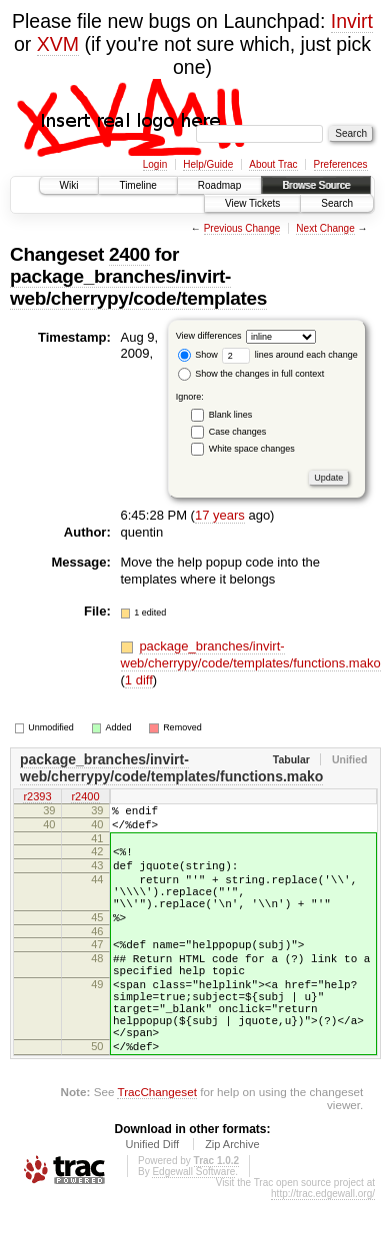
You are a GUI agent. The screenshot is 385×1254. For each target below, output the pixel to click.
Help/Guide (208, 164)
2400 (129, 254)
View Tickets (252, 203)
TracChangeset (156, 1145)
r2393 (37, 797)
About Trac (273, 164)
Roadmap (219, 185)
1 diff (139, 679)
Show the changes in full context (251, 374)
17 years (220, 515)
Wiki (69, 185)
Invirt (352, 21)
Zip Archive (232, 1198)
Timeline (137, 185)
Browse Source (316, 185)
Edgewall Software (193, 1225)
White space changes (252, 449)
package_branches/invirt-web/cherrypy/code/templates (138, 287)
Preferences (341, 164)
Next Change (325, 228)
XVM (58, 44)
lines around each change (290, 355)
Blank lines (231, 415)
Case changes (238, 432)
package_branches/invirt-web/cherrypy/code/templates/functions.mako (251, 654)
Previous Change (242, 228)
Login (155, 164)
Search (337, 203)
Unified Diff (152, 1198)
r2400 (85, 797)
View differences (209, 336)
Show (198, 355)
